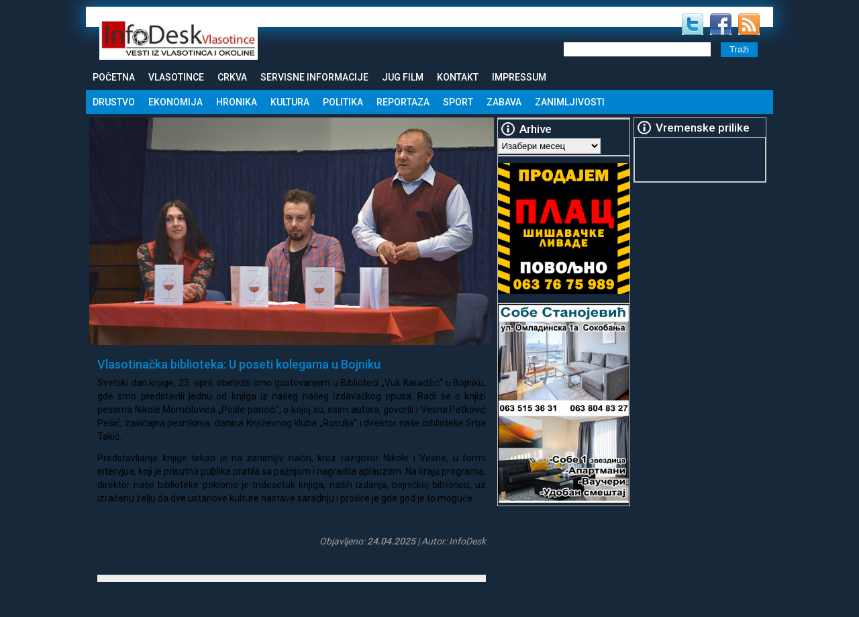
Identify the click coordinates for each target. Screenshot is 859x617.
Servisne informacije (314, 77)
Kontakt (457, 77)
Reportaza (403, 102)
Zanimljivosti (570, 102)
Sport (458, 102)
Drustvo (114, 102)
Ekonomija (175, 102)
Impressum (519, 77)
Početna (114, 77)
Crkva (232, 77)
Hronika (236, 102)
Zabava (504, 102)
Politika (343, 102)
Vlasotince (176, 77)
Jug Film (402, 77)
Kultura (289, 102)
